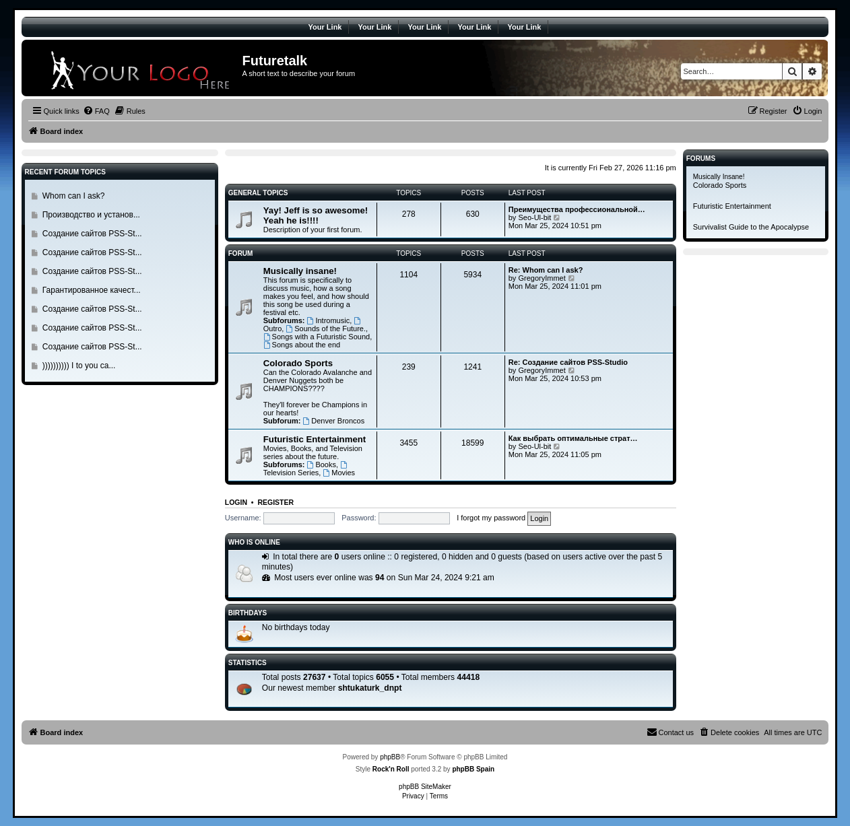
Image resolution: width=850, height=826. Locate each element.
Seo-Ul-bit (534, 217)
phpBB (390, 757)
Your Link (325, 27)
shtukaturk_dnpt (370, 688)
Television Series (306, 469)
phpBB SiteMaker (425, 786)
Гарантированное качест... (91, 290)
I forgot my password (491, 518)
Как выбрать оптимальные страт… (573, 438)
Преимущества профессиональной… (577, 209)
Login (236, 502)
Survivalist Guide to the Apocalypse (751, 227)
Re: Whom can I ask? (546, 270)
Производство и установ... (91, 214)
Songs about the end (301, 345)
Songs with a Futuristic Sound (316, 337)
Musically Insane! (719, 176)
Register (275, 502)
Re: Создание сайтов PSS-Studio (568, 362)
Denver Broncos (333, 421)
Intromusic (328, 320)
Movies (339, 473)
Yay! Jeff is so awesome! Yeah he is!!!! (315, 215)
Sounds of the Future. (326, 328)
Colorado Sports (298, 363)
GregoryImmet (541, 278)
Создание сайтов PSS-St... (92, 233)
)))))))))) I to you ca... (79, 365)
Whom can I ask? (73, 196)
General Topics (258, 193)
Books (321, 464)
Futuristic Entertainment (314, 439)
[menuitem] (96, 111)
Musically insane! (300, 271)
